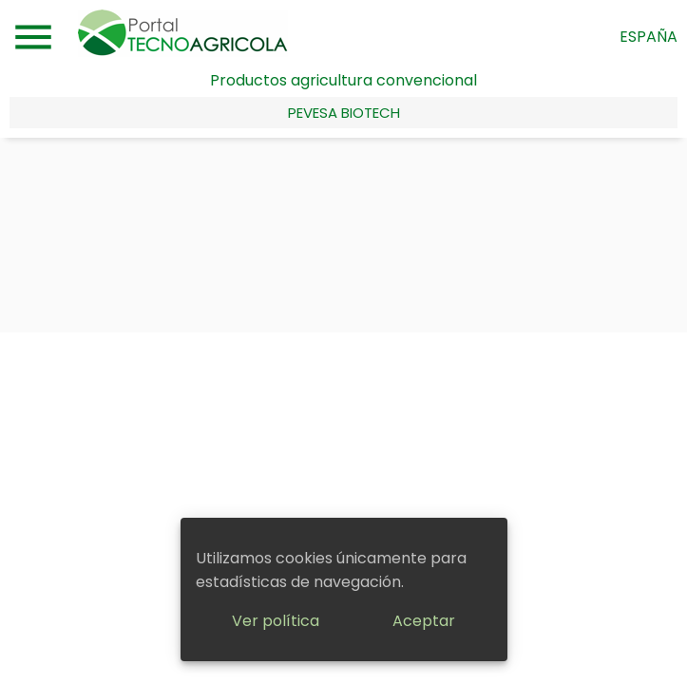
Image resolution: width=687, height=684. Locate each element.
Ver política (275, 621)
